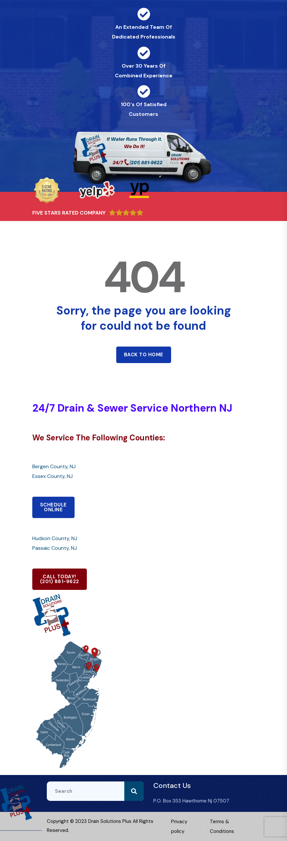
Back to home (143, 354)
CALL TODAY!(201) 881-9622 (59, 579)
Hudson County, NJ (54, 538)
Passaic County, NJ (54, 548)
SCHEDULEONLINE (53, 507)
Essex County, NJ (52, 476)
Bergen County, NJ (54, 466)
